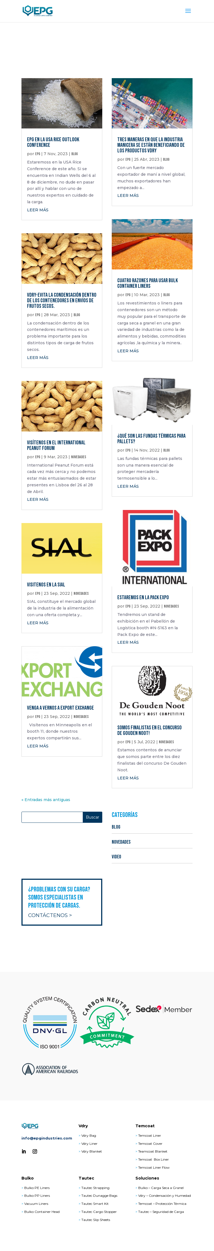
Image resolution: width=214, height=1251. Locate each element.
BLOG (74, 154)
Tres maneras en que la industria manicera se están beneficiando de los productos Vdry (151, 145)
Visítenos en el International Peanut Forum (56, 445)
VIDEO (116, 857)
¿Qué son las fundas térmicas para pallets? (151, 439)
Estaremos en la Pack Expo (143, 597)
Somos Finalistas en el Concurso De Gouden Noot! (149, 730)
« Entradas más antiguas (45, 799)
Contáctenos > (50, 915)
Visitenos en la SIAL (46, 584)
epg (37, 154)
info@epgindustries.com (46, 1138)
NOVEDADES (78, 457)
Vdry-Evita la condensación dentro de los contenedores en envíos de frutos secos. (61, 300)
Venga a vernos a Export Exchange (60, 708)
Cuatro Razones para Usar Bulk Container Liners (147, 283)
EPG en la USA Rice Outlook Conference (53, 142)
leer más (37, 209)
